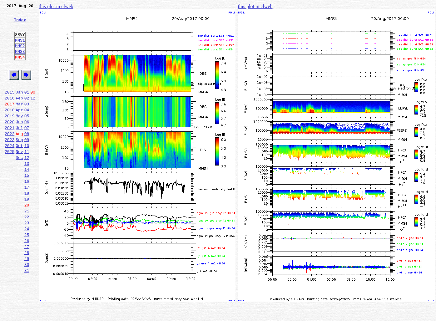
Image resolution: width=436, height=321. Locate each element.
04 (26, 127)
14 (26, 196)
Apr (19, 127)
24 (26, 265)
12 (32, 114)
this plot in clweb (56, 6)
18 (26, 224)
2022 (9, 155)
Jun (19, 141)
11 (26, 176)
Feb (19, 114)
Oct (19, 169)
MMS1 (20, 47)
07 (26, 148)
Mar (19, 121)
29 (26, 300)
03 (26, 121)
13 (26, 189)
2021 (9, 148)
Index (20, 23)
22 (26, 251)
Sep (19, 162)
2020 (9, 141)
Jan (19, 107)
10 (26, 169)
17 (26, 217)
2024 (9, 169)
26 (26, 279)
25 (26, 272)
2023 (9, 162)
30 (26, 306)
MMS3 (20, 61)
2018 (9, 127)
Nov (19, 176)
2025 (9, 176)
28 (26, 293)
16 (26, 210)
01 (26, 107)
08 (26, 155)
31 (26, 313)
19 (26, 231)
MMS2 (20, 54)
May (19, 134)
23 (26, 258)
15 (26, 203)
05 (26, 134)
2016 (9, 114)
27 (26, 286)
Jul (19, 148)
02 (26, 114)
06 (26, 141)
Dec (19, 183)
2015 (9, 107)
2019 (9, 134)
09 (26, 162)
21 (26, 244)
